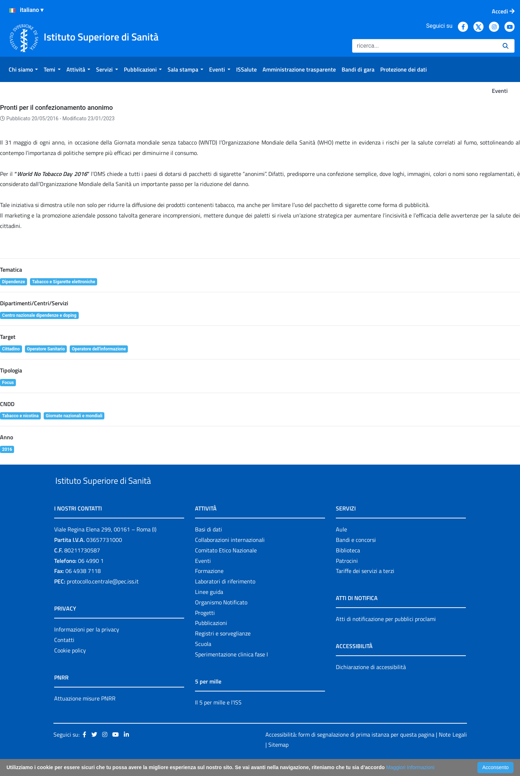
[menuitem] (23, 69)
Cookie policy (70, 667)
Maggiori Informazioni (410, 767)
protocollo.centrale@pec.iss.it (103, 598)
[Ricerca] (424, 46)
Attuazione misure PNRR (85, 715)
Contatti (64, 656)
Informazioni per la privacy (86, 646)
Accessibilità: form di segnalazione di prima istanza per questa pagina (349, 751)
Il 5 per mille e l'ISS (218, 719)
